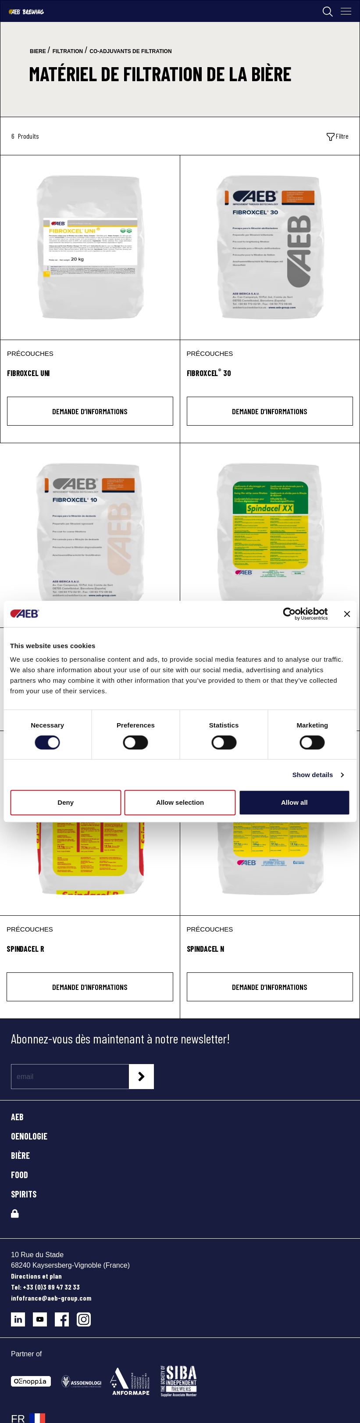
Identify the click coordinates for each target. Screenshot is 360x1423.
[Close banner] (347, 614)
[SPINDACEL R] (90, 823)
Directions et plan (36, 1276)
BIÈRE (20, 1155)
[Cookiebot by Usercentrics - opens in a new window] (289, 613)
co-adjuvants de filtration (130, 51)
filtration (68, 51)
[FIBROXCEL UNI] (90, 247)
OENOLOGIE (29, 1136)
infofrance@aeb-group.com (51, 1298)
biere (38, 51)
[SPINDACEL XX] (270, 535)
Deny (65, 802)
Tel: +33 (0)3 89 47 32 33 (45, 1287)
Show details (312, 774)
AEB (17, 1116)
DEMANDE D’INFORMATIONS (90, 411)
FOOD (19, 1174)
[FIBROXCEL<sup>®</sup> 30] (270, 378)
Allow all (294, 802)
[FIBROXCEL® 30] (270, 247)
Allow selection (180, 802)
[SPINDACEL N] (270, 823)
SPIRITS (23, 1194)
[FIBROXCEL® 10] (90, 535)
